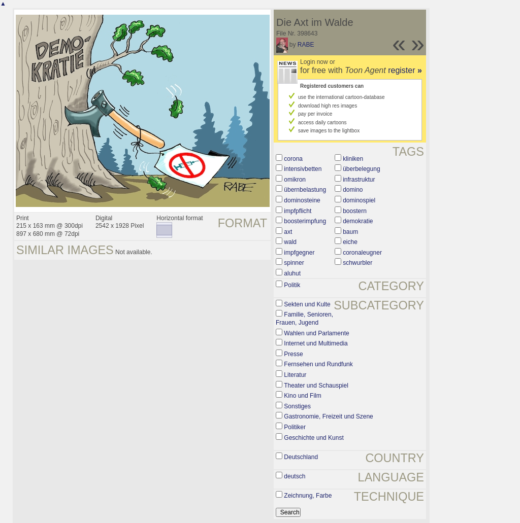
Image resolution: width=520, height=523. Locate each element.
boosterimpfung (305, 221)
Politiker (295, 427)
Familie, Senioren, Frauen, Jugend (304, 318)
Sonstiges (297, 406)
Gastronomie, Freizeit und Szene (328, 416)
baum (350, 231)
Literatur (295, 374)
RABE (306, 44)
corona (293, 158)
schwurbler (357, 262)
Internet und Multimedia (315, 343)
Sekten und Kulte (307, 304)
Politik (292, 285)
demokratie (358, 221)
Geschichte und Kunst (313, 437)
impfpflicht (297, 211)
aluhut (292, 273)
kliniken (353, 158)
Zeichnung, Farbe (308, 495)
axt (288, 231)
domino (353, 189)
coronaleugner (362, 252)
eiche (350, 242)
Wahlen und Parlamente (316, 333)
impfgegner (299, 252)
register (405, 70)
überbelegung (361, 168)
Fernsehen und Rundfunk (318, 364)
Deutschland (301, 457)
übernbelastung (305, 189)
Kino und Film (302, 395)
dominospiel (359, 200)
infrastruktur (359, 179)
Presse (293, 354)
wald (290, 242)
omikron (295, 179)
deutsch (294, 476)
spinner (294, 262)
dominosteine (302, 200)
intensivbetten (302, 168)
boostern (355, 211)
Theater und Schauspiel (316, 385)
